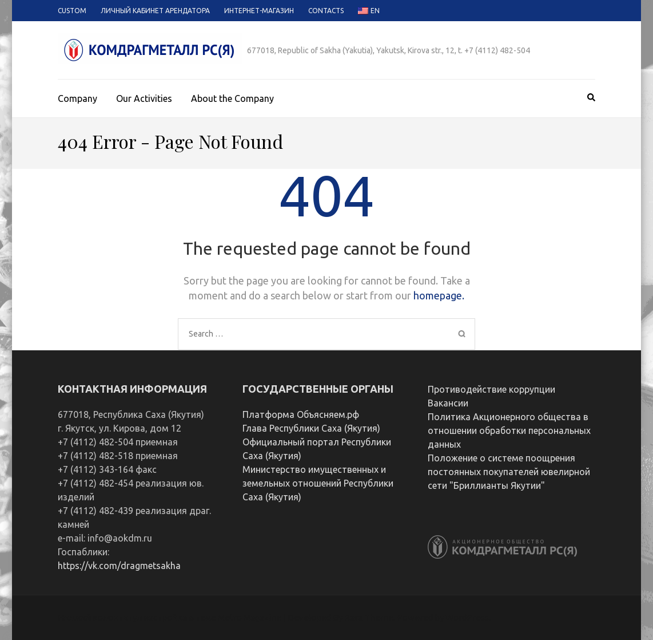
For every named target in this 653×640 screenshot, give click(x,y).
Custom (72, 10)
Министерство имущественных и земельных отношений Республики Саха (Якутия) (317, 483)
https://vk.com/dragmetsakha (119, 565)
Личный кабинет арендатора (155, 10)
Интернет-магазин (259, 10)
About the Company (232, 98)
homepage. (438, 295)
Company (77, 98)
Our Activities (144, 98)
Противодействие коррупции (491, 389)
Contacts (326, 10)
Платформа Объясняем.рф (300, 414)
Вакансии (448, 403)
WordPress (467, 617)
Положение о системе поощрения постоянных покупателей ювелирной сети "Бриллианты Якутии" (509, 472)
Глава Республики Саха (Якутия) (311, 428)
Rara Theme (368, 617)
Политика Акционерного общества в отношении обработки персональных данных (509, 430)
